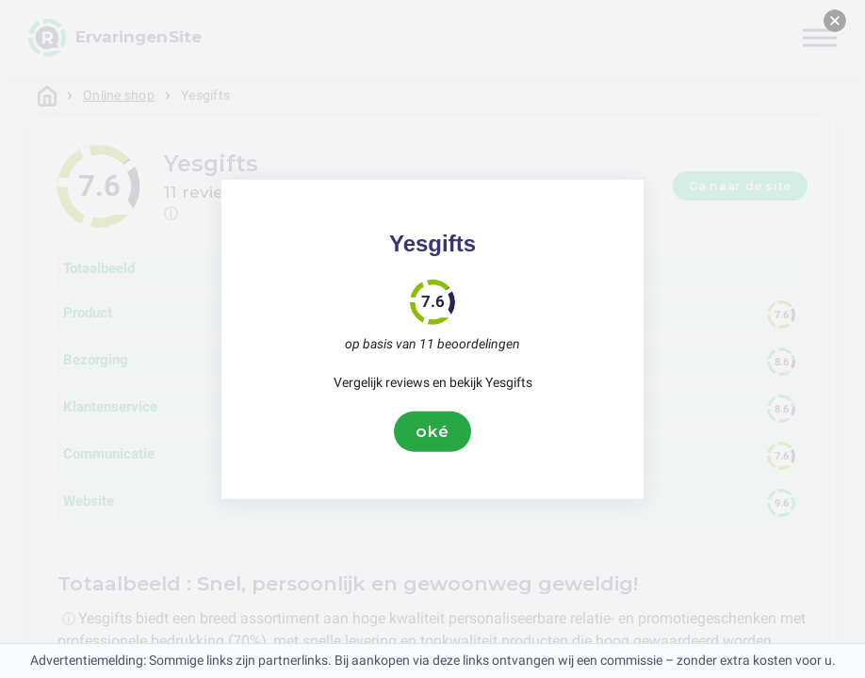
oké (432, 431)
